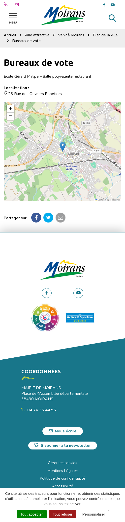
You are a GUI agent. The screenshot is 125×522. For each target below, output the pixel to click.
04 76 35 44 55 (38, 410)
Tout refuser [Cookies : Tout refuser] (62, 514)
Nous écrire (63, 431)
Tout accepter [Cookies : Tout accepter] (32, 514)
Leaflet (99, 200)
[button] (63, 147)
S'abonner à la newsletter (62, 445)
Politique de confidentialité (62, 478)
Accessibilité (62, 486)
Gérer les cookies (62, 462)
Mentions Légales (62, 470)
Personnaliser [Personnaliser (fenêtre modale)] (93, 514)
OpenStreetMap (113, 200)
